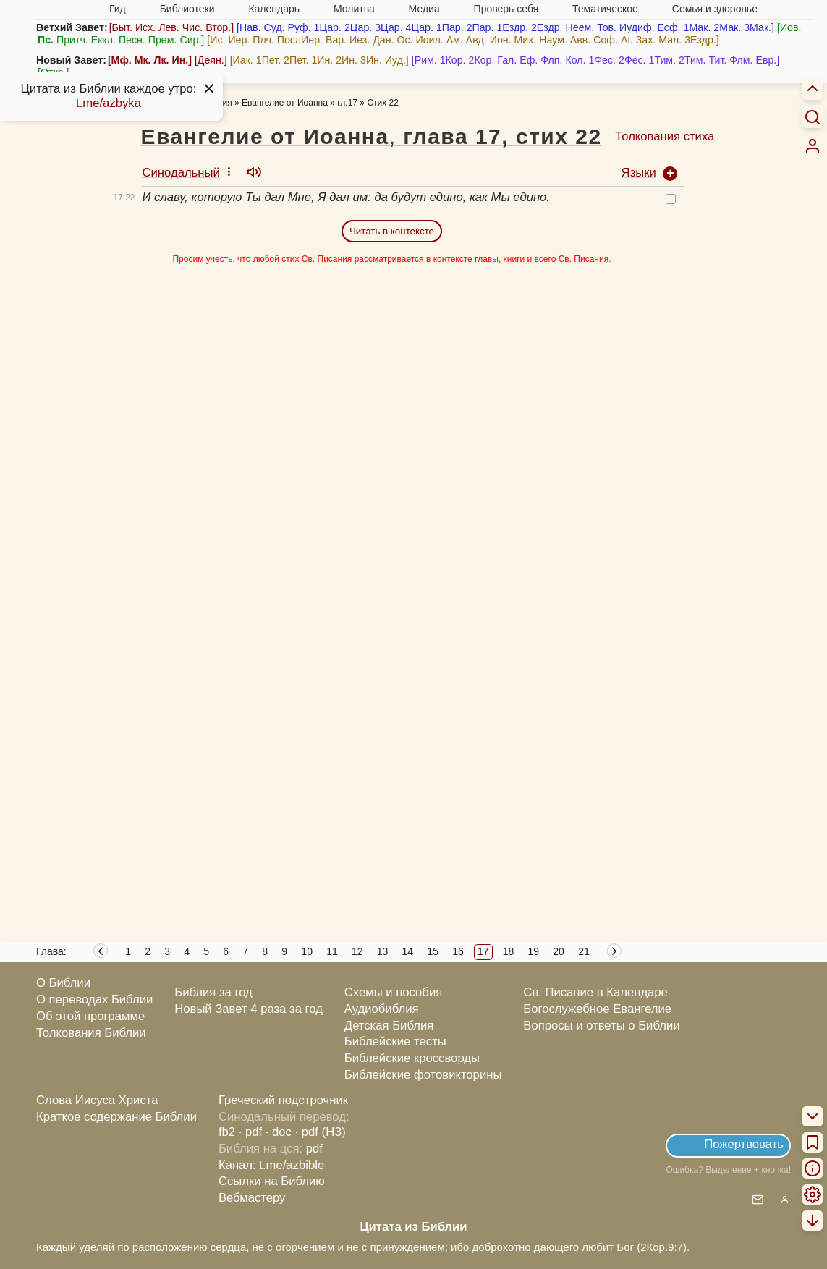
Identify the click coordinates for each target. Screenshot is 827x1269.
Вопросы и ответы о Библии (601, 1025)
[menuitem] (812, 146)
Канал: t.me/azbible (271, 1165)
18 (508, 951)
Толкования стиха (664, 136)
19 (534, 951)
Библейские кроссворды (412, 1058)
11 (332, 951)
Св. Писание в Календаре (595, 992)
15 (432, 951)
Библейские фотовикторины (423, 1075)
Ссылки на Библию (272, 1181)
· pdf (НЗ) (320, 1132)
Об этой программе (90, 1016)
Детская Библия (388, 1025)
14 (408, 951)
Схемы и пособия (393, 992)
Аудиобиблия (381, 1009)
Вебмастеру (252, 1198)
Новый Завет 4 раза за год (248, 1009)
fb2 (227, 1132)
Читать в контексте (391, 231)
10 (307, 951)
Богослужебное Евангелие (597, 1009)
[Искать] (812, 116)
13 (383, 951)
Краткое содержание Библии (116, 1117)
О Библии (63, 983)
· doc (279, 1132)
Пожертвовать (744, 1144)
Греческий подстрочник (283, 1100)
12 (357, 951)
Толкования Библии (91, 1033)
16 (458, 951)
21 (584, 951)
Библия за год (213, 992)
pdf (314, 1148)
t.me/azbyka (108, 103)
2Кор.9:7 (661, 1247)
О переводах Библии (94, 999)
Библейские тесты (395, 1041)
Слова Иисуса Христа (97, 1100)
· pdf (250, 1132)
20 (558, 951)
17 (483, 951)
